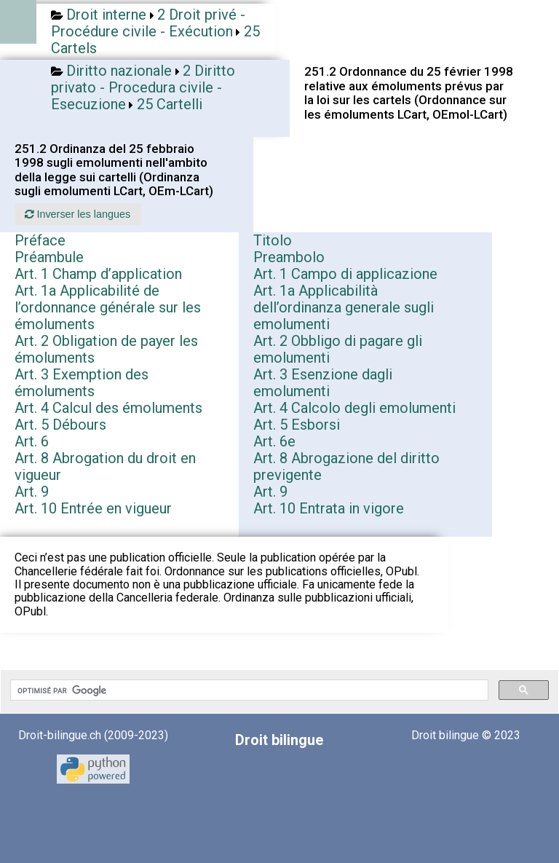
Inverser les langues (77, 214)
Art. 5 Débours (60, 424)
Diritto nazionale (119, 70)
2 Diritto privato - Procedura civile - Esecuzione (143, 87)
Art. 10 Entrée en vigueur (93, 508)
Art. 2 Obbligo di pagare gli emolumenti (337, 349)
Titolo (272, 240)
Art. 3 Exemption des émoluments (81, 383)
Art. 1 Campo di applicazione (345, 274)
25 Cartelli (169, 104)
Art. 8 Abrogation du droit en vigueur (105, 466)
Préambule (49, 257)
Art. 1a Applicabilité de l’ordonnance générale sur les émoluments (108, 307)
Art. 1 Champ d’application (98, 274)
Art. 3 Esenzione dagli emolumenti (322, 383)
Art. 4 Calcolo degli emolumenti (354, 408)
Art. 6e (274, 441)
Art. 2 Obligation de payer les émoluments (106, 349)
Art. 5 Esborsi (296, 424)
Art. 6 (32, 441)
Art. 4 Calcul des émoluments (108, 408)
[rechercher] (247, 690)
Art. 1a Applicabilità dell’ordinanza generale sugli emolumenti (343, 307)
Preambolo (289, 257)
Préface (40, 240)
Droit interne (106, 14)
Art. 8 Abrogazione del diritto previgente (346, 466)
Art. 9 (32, 491)
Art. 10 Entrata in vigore (328, 508)
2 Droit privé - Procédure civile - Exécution (148, 23)
